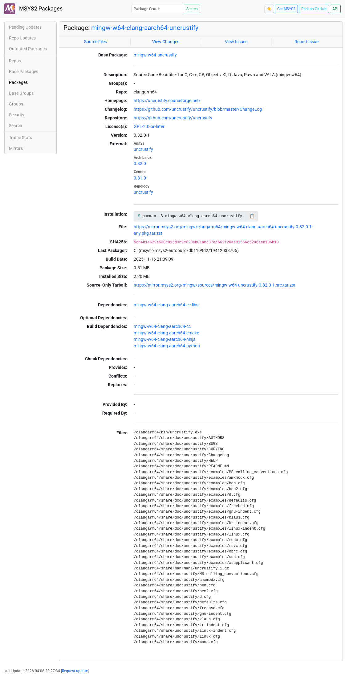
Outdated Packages (28, 48)
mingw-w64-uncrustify (155, 54)
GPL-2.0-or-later (149, 126)
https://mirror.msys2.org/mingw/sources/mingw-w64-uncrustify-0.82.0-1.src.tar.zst (214, 285)
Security (16, 114)
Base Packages (23, 71)
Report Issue (306, 41)
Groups (16, 103)
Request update (75, 671)
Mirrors (16, 148)
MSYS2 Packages (33, 8)
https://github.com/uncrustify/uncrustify (173, 117)
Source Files (95, 41)
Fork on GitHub (314, 9)
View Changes (165, 41)
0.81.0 (140, 178)
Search (192, 9)
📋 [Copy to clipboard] (252, 215)
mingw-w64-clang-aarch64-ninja (165, 339)
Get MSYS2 (286, 9)
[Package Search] (157, 9)
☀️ (269, 9)
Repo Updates (22, 37)
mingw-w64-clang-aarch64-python (167, 345)
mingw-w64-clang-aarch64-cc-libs (166, 304)
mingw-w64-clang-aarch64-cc (162, 326)
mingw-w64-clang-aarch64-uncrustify (144, 27)
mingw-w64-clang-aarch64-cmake (166, 332)
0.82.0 (140, 163)
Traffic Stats (20, 137)
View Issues (236, 41)
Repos (15, 60)
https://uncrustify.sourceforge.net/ (167, 100)
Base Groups (21, 93)
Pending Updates (25, 27)
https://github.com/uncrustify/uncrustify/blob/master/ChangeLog (198, 109)
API (335, 9)
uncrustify (143, 149)
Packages (18, 82)
